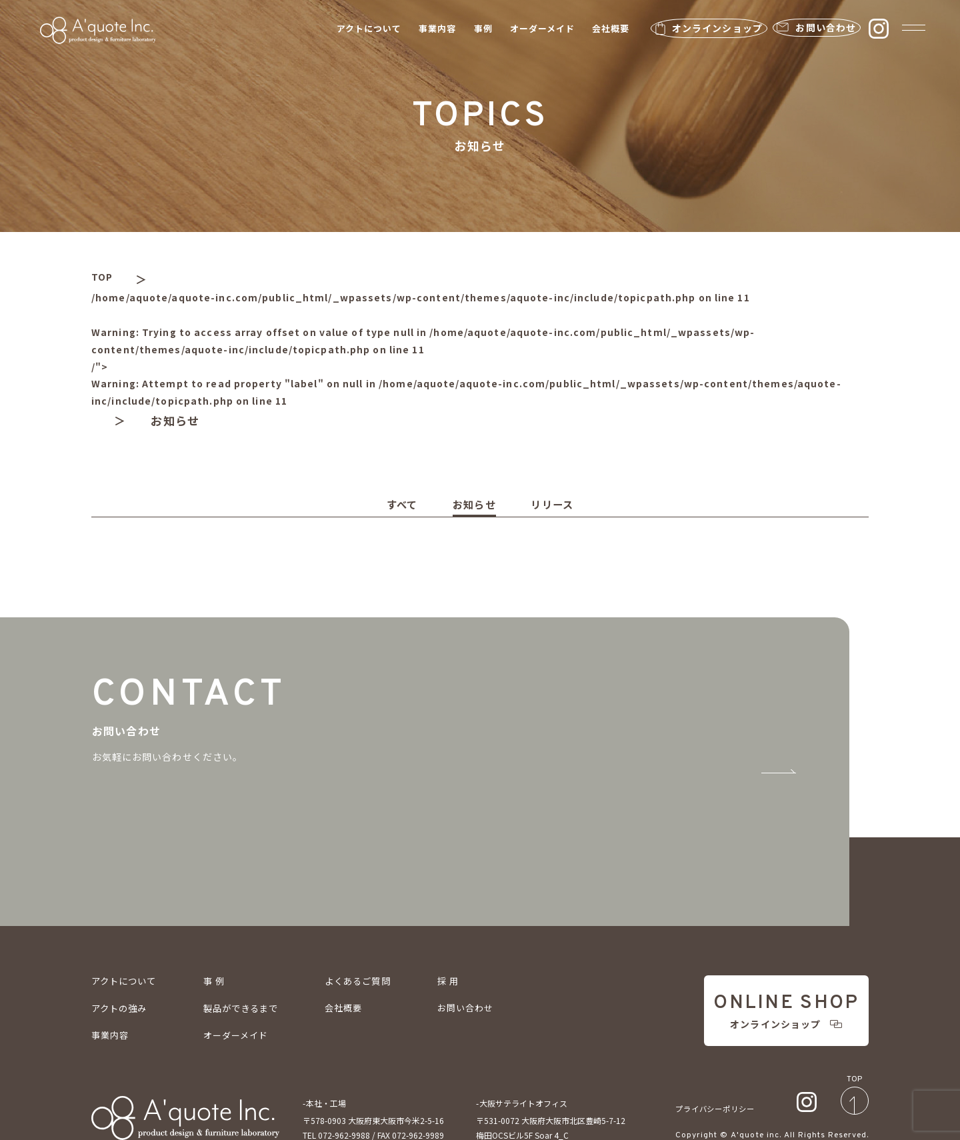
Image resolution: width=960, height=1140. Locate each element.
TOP (104, 279)
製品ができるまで (248, 961)
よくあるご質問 (370, 934)
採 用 (464, 934)
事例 (458, 30)
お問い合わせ (481, 961)
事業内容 (412, 30)
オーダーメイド (517, 30)
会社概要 (586, 30)
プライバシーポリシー (718, 1071)
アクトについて (344, 30)
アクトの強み (121, 961)
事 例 (219, 934)
